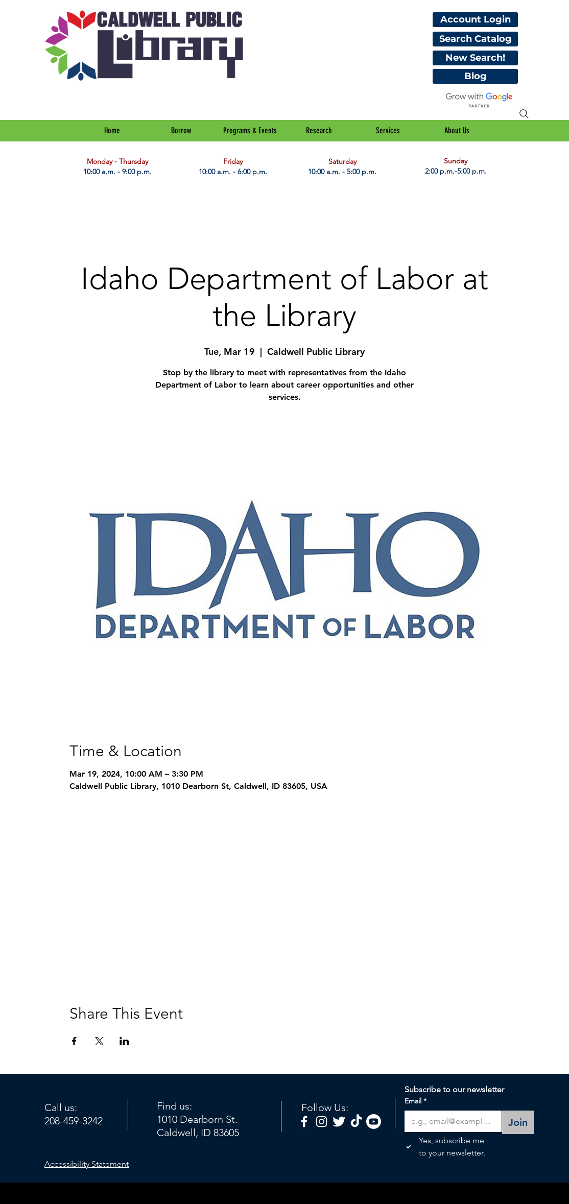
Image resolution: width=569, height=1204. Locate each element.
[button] (181, 130)
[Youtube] (373, 1121)
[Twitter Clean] (338, 1121)
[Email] (450, 1121)
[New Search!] (475, 58)
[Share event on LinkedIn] (124, 1041)
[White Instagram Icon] (321, 1121)
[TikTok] (356, 1121)
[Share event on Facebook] (74, 1041)
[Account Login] (475, 19)
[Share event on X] (99, 1041)
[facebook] (304, 1121)
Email (415, 1101)
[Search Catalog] (475, 39)
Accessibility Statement (86, 1164)
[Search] (524, 114)
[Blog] (475, 76)
